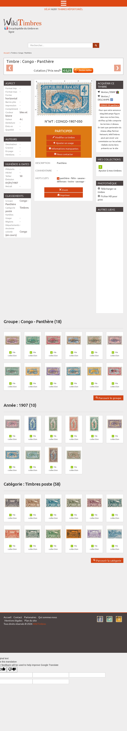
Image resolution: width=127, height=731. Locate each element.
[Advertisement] (111, 262)
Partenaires (30, 617)
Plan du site (30, 620)
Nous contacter (63, 154)
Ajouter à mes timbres (110, 170)
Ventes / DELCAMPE (105, 98)
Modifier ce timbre (63, 137)
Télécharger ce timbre (107, 190)
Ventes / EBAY (108, 91)
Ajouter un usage (63, 142)
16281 (53, 9)
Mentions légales (13, 620)
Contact (18, 617)
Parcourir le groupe (108, 397)
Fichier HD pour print (107, 198)
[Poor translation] (12, 669)
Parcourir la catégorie (107, 560)
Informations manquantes (63, 148)
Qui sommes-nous (47, 617)
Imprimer (63, 195)
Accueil (6, 52)
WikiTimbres (39, 623)
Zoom (63, 189)
